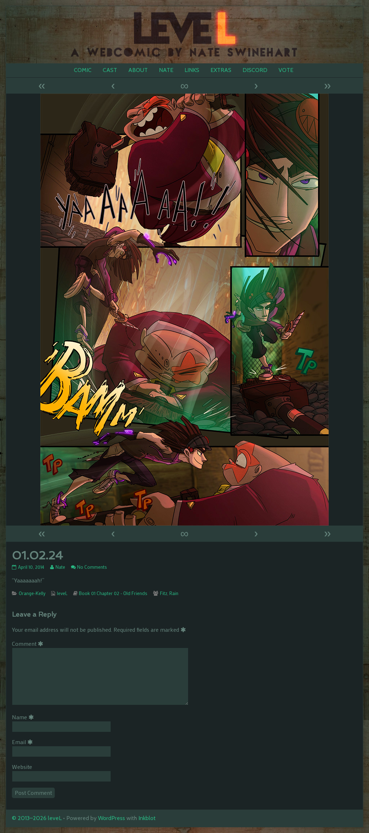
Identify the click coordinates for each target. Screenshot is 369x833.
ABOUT (138, 70)
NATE (166, 70)
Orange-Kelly (32, 593)
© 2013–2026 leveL (37, 818)
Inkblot (147, 818)
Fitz (163, 593)
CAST (110, 70)
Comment (29, 643)
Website (22, 766)
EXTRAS (220, 70)
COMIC (83, 70)
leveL (62, 593)
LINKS (191, 70)
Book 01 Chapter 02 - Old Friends (113, 593)
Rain (173, 593)
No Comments (92, 567)
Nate (60, 567)
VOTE (286, 70)
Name (24, 717)
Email (23, 742)
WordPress (111, 818)
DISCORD (255, 70)
